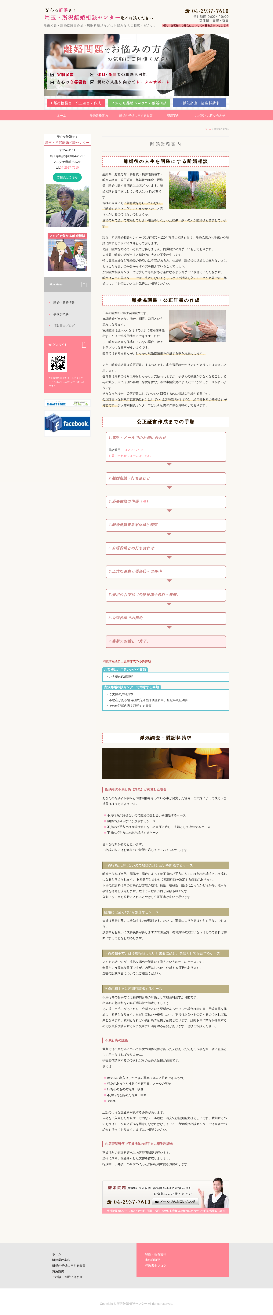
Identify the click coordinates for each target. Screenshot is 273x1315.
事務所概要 (61, 314)
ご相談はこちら (67, 177)
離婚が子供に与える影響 (136, 115)
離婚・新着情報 (64, 302)
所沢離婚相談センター (132, 1303)
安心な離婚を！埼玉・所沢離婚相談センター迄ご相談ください (98, 13)
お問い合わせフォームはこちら (129, 455)
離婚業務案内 (99, 115)
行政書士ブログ (64, 325)
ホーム (61, 115)
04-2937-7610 (133, 450)
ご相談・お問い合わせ (210, 115)
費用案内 (173, 115)
